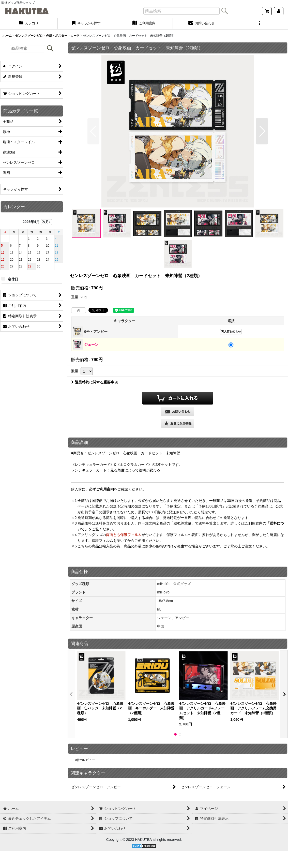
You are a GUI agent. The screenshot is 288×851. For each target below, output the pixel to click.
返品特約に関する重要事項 (94, 382)
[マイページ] (278, 11)
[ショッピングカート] (267, 11)
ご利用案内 (105, 489)
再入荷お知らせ (231, 331)
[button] (259, 23)
